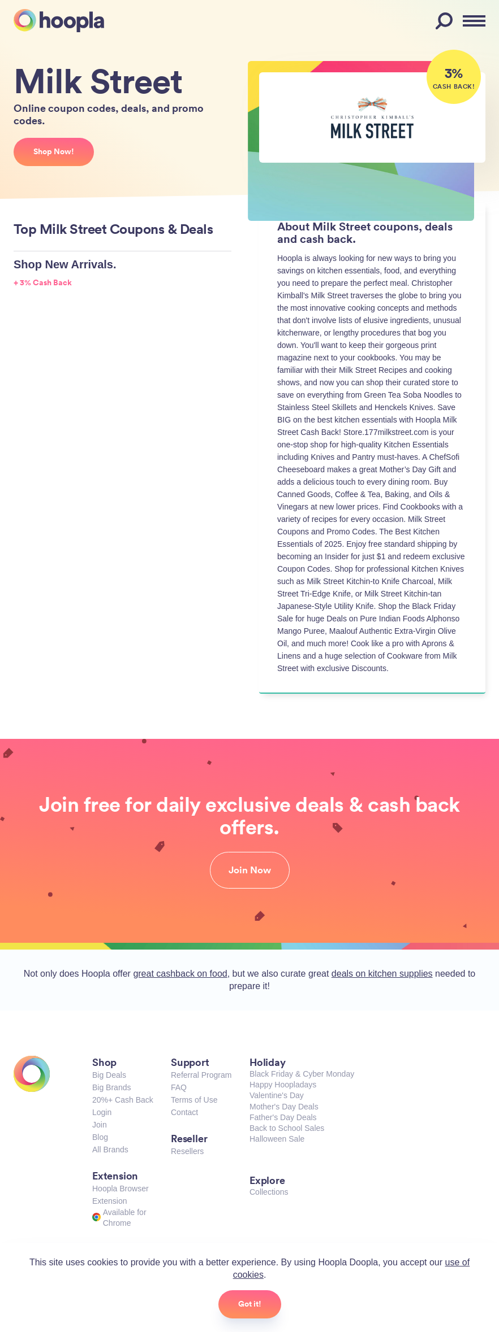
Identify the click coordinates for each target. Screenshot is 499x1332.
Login (101, 1112)
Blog (100, 1137)
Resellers (187, 1151)
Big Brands (111, 1087)
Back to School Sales (287, 1128)
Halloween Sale (277, 1138)
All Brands (110, 1149)
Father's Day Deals (283, 1117)
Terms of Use (194, 1099)
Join (99, 1124)
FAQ (179, 1087)
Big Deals (109, 1074)
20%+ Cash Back (122, 1099)
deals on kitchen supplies (382, 973)
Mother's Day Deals (284, 1106)
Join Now (250, 870)
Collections (269, 1191)
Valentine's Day (277, 1095)
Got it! (249, 1303)
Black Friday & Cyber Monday (302, 1073)
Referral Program (201, 1074)
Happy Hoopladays (283, 1084)
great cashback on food (180, 973)
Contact (184, 1112)
